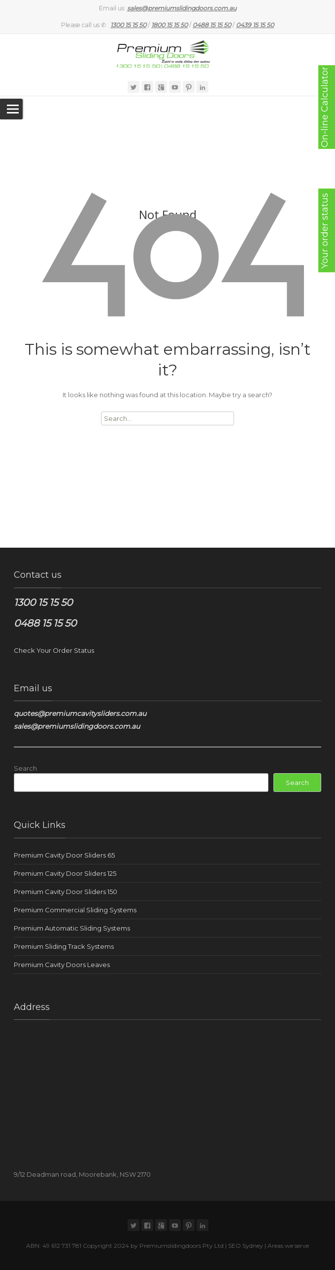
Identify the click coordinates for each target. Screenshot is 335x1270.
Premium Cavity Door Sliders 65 (64, 855)
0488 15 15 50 (45, 623)
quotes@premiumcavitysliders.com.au (80, 713)
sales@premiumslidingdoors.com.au (77, 726)
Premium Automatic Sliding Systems (72, 928)
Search (25, 768)
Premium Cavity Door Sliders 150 (65, 892)
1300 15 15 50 (43, 602)
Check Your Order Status (54, 650)
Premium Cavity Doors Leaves (62, 965)
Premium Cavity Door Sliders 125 (65, 873)
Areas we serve (288, 1245)
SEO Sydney (245, 1245)
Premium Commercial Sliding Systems (75, 910)
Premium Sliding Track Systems (64, 946)
